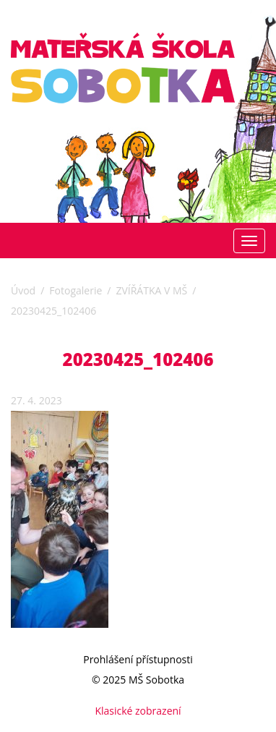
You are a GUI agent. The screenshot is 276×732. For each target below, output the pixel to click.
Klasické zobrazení (138, 711)
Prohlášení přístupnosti (138, 659)
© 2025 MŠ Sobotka (138, 679)
